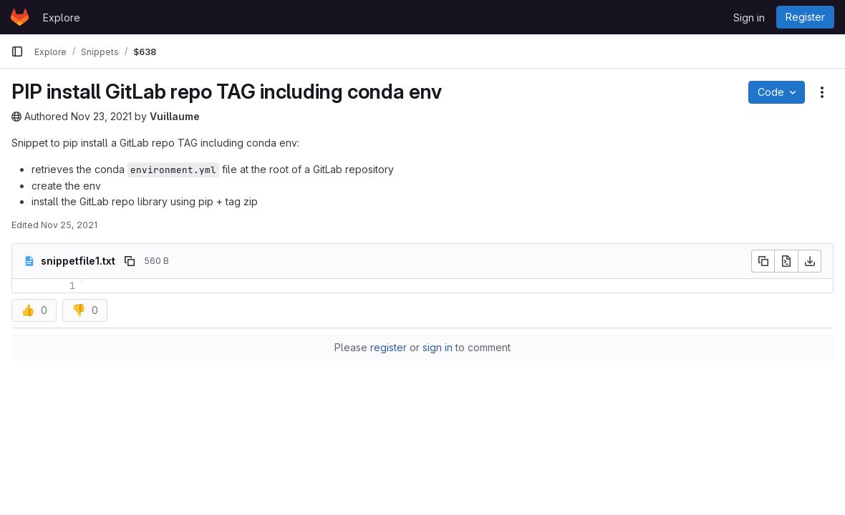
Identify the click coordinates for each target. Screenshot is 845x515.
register (388, 347)
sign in (437, 347)
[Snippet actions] (822, 92)
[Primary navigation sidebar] (17, 51)
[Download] (809, 261)
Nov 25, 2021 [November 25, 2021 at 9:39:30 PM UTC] (69, 225)
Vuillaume (175, 116)
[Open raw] (786, 261)
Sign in (749, 17)
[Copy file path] (129, 261)
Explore (61, 17)
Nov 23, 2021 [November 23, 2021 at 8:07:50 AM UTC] (101, 116)
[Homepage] (20, 17)
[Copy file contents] (762, 261)
